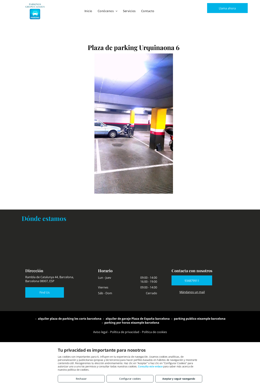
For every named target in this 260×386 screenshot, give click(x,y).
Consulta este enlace (150, 366)
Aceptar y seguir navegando (178, 378)
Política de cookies (154, 332)
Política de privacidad (124, 332)
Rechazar (81, 378)
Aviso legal (100, 332)
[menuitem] (88, 11)
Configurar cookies (130, 378)
